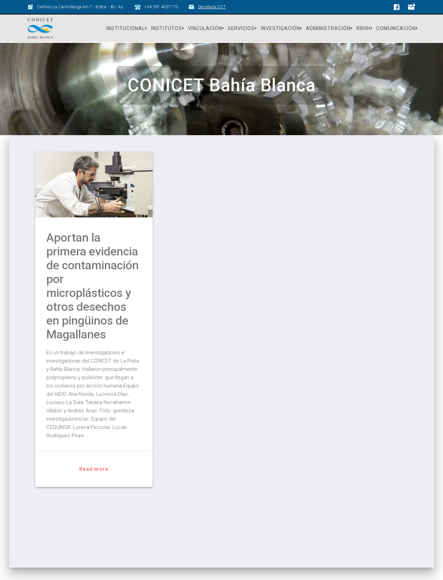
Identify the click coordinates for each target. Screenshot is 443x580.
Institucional (125, 28)
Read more (93, 469)
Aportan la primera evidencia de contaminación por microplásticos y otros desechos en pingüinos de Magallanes (92, 286)
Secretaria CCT (212, 6)
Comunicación (396, 28)
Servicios (241, 28)
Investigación (280, 28)
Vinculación (205, 28)
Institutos (166, 28)
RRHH (363, 28)
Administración (328, 28)
